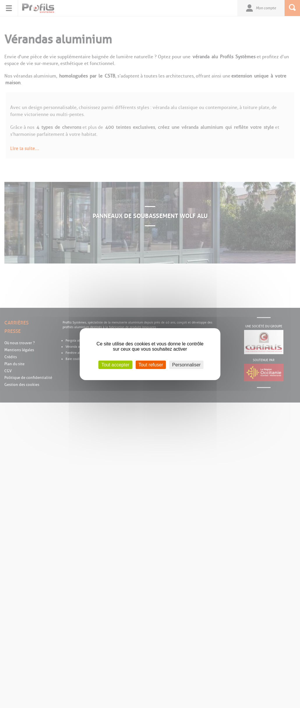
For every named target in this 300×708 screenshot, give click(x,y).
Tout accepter (115, 364)
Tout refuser (150, 364)
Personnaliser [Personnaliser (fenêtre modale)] (186, 364)
